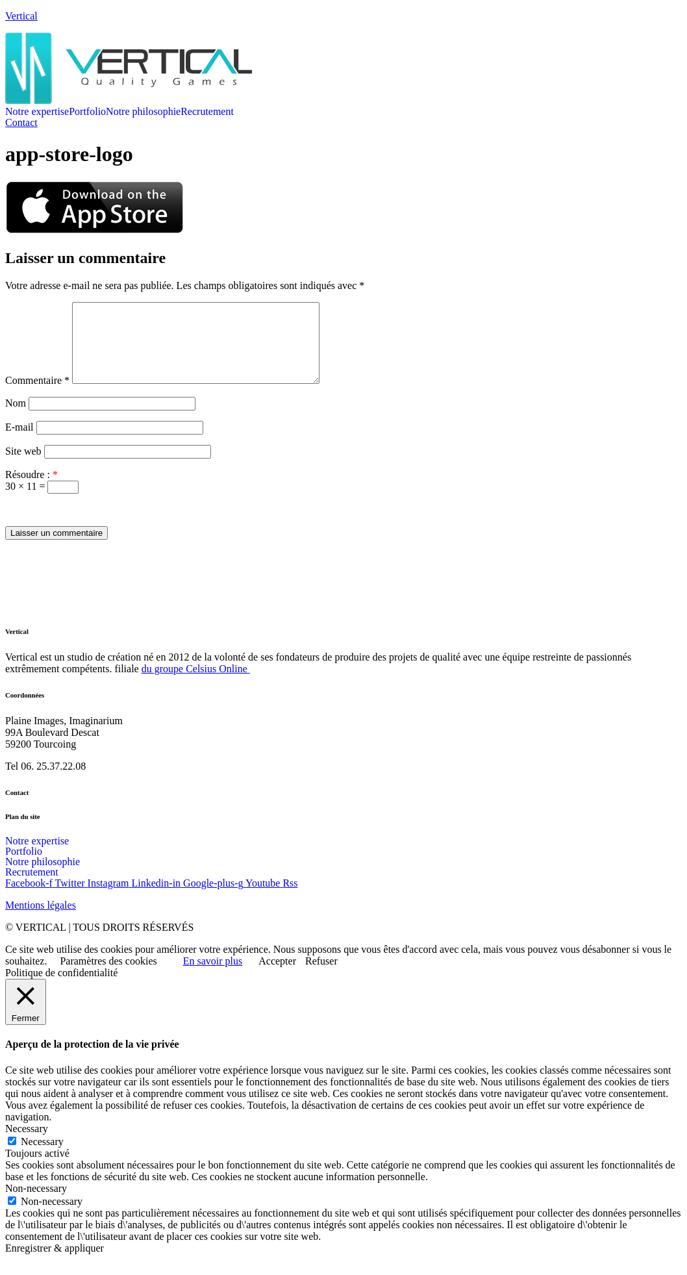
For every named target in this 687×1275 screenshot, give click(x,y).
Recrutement (207, 112)
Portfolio (87, 112)
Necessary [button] (26, 1144)
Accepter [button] (277, 976)
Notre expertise (37, 112)
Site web (23, 466)
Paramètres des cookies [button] (108, 976)
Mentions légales (40, 920)
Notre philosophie (143, 112)
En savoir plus (213, 976)
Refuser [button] (321, 976)
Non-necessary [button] (36, 1203)
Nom (15, 418)
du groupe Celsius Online (196, 684)
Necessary (42, 1157)
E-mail (19, 442)
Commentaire (37, 395)
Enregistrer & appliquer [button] (54, 1263)
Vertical (21, 15)
